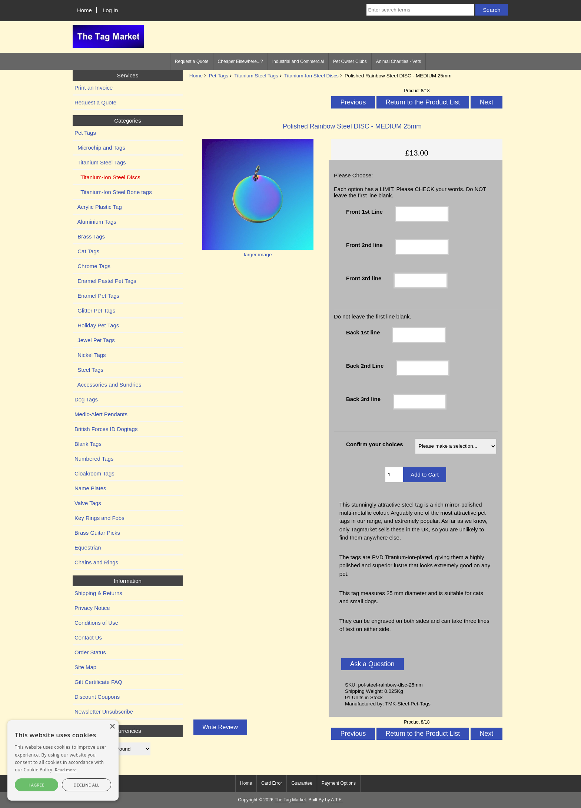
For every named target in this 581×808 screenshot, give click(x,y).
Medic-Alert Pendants (100, 414)
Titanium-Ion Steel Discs (311, 76)
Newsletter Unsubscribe (103, 711)
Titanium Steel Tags (256, 76)
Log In (110, 10)
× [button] (112, 726)
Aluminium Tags (95, 221)
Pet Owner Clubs (350, 61)
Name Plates (90, 488)
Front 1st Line (364, 211)
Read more (66, 769)
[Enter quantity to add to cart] (394, 474)
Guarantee (301, 783)
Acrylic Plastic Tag (98, 207)
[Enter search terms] (420, 10)
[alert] (63, 760)
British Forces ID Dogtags (105, 429)
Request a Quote (192, 61)
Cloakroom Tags (94, 473)
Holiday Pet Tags (96, 325)
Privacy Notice (92, 608)
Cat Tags (86, 251)
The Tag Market (290, 799)
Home (84, 10)
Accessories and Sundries (107, 384)
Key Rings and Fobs (99, 518)
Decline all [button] (87, 785)
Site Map (85, 667)
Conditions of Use (96, 623)
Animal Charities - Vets (398, 61)
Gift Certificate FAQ (98, 682)
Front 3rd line (364, 278)
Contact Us (88, 637)
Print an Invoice (93, 87)
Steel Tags (88, 370)
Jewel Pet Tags (94, 340)
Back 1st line (363, 332)
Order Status (90, 652)
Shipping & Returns (98, 593)
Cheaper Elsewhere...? (240, 61)
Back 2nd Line (365, 366)
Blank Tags (88, 444)
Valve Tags (87, 503)
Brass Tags (89, 236)
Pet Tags (218, 76)
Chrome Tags (92, 266)
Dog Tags (86, 399)
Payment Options (339, 783)
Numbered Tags (93, 458)
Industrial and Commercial (298, 61)
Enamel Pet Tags (96, 296)
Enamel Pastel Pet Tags (105, 281)
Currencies (127, 731)
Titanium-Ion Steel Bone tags (113, 192)
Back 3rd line (363, 399)
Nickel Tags (90, 355)
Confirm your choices (374, 444)
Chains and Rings (96, 562)
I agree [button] (36, 785)
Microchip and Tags (99, 147)
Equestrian (87, 547)
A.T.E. (337, 799)
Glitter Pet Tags (94, 310)
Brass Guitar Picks (97, 533)
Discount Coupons (97, 697)
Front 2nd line (364, 245)
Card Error (271, 783)
